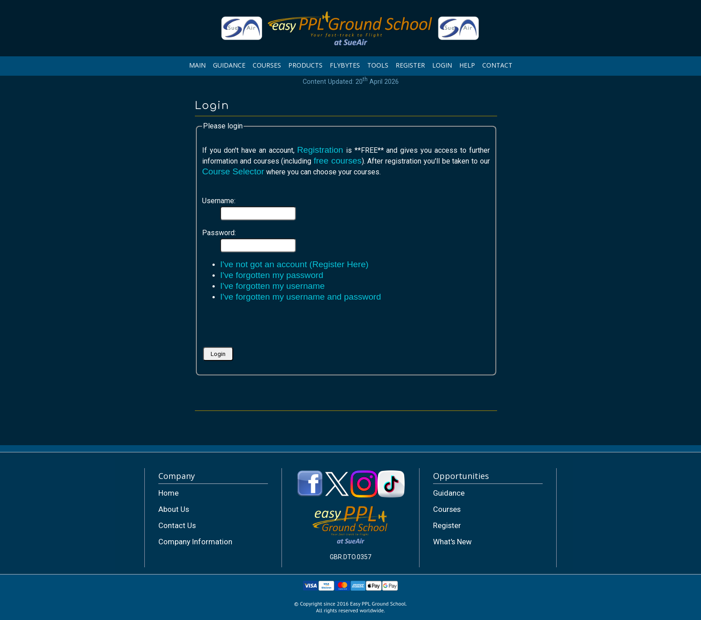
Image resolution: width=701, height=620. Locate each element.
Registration (320, 150)
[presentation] (270, 327)
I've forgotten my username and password (300, 296)
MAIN (197, 65)
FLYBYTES (345, 65)
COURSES (267, 65)
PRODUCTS (305, 65)
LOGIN (442, 65)
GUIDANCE (229, 65)
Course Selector (233, 171)
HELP (467, 65)
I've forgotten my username (272, 286)
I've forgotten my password (271, 275)
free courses (337, 160)
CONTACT (497, 65)
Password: (219, 232)
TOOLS (377, 65)
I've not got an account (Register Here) (294, 264)
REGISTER (410, 65)
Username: (218, 200)
